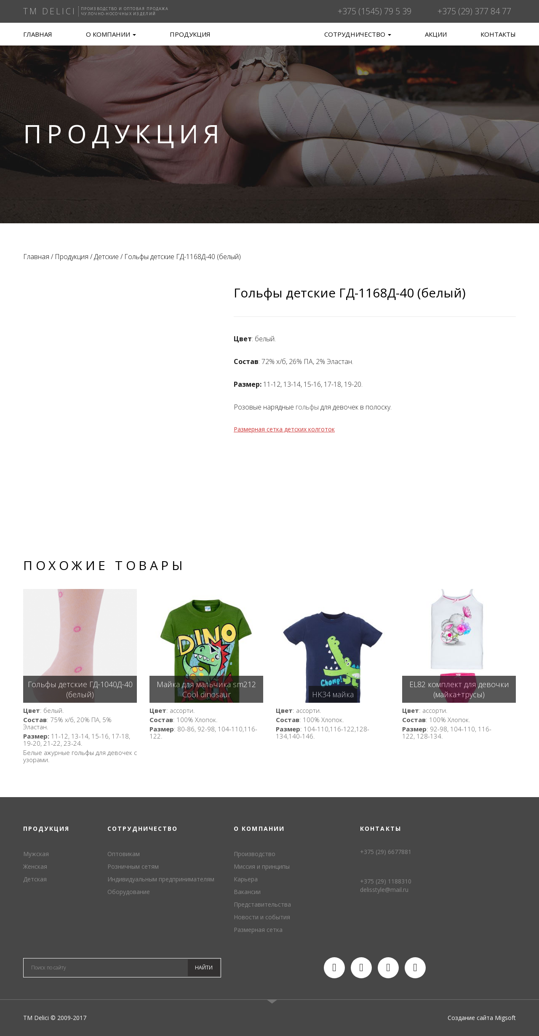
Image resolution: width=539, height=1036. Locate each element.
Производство (254, 854)
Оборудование (128, 892)
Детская (35, 879)
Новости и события (262, 917)
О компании (111, 34)
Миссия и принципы (262, 866)
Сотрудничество (357, 34)
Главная (37, 34)
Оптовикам (123, 854)
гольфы (307, 407)
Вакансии (247, 892)
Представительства (262, 904)
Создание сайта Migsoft (482, 1018)
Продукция (190, 34)
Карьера (246, 879)
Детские (106, 256)
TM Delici (269, 42)
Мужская (36, 854)
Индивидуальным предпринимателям (160, 879)
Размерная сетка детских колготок (284, 429)
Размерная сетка (258, 930)
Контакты (498, 34)
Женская (35, 866)
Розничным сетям (133, 866)
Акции (436, 34)
